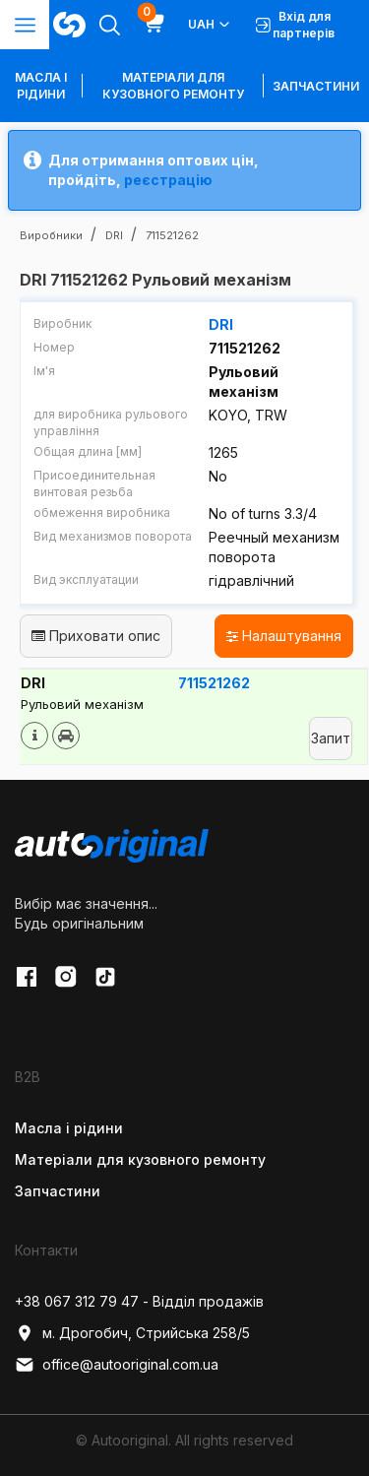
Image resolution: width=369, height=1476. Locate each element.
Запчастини (316, 86)
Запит (330, 738)
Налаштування (283, 635)
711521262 (214, 682)
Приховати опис (95, 635)
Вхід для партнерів (295, 24)
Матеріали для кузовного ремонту (173, 85)
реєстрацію (168, 179)
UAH (210, 24)
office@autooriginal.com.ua (116, 1365)
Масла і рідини (69, 1128)
